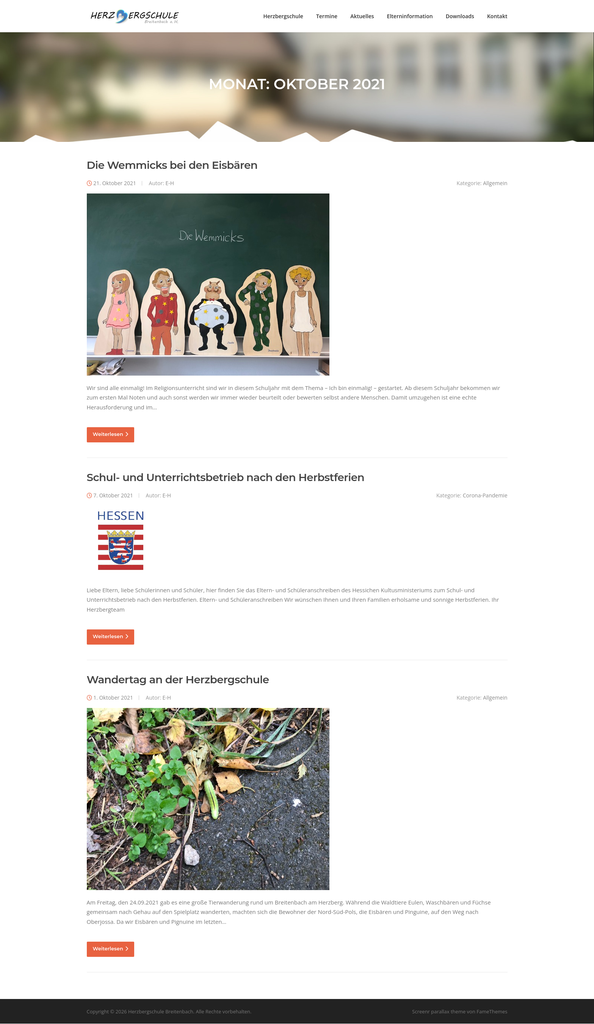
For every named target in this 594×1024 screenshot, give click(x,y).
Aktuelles (362, 16)
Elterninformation (410, 16)
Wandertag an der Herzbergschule (178, 680)
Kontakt (497, 16)
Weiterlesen (110, 435)
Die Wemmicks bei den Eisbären (172, 165)
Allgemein (495, 183)
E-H (169, 183)
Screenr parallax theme (438, 1011)
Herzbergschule (283, 16)
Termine (326, 16)
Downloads (460, 16)
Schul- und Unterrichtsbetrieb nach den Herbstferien (226, 478)
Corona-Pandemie (485, 496)
